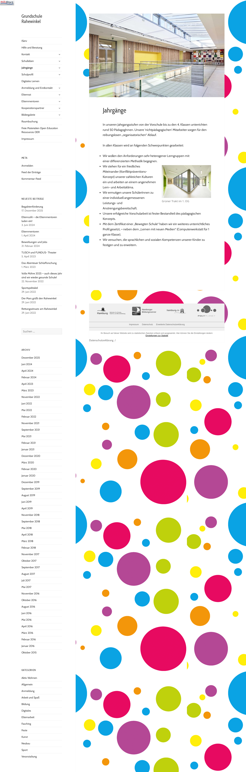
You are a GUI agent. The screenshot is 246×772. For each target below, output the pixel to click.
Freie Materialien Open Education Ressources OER (39, 130)
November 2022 (30, 397)
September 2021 (30, 429)
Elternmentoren (30, 101)
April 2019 (27, 508)
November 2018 (30, 514)
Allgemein (27, 684)
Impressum (27, 138)
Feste (24, 730)
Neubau (25, 743)
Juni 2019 (26, 501)
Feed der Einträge (31, 172)
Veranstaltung (29, 756)
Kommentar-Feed (31, 178)
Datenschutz (147, 324)
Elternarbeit (27, 717)
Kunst (24, 736)
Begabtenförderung (32, 206)
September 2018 (30, 521)
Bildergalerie (28, 114)
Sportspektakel (29, 287)
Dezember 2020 (30, 455)
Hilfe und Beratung (31, 47)
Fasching (26, 723)
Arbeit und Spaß (30, 697)
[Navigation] (7, 2)
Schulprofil (27, 74)
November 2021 (30, 423)
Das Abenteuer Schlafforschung (39, 263)
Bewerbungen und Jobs (34, 242)
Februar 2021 (28, 442)
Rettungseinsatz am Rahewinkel (39, 308)
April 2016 (27, 626)
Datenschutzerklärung (101, 340)
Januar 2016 (27, 646)
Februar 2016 (28, 639)
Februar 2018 (28, 547)
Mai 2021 (26, 436)
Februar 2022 (28, 416)
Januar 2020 (28, 475)
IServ (24, 40)
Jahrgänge (27, 67)
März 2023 (27, 390)
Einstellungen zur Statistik (157, 335)
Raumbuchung (29, 121)
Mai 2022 (26, 410)
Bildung (25, 704)
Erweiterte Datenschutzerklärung (170, 324)
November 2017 (30, 554)
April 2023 (27, 383)
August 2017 (28, 573)
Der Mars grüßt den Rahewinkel (38, 298)
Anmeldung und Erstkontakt (37, 87)
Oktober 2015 (29, 652)
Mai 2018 (26, 528)
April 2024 (27, 370)
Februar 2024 (28, 377)
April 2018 (27, 534)
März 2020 (27, 462)
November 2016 (30, 593)
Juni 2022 (26, 403)
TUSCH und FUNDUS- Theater (38, 252)
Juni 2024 (26, 364)
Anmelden (27, 165)
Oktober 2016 (29, 600)
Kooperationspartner (32, 108)
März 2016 (27, 632)
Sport (24, 750)
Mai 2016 (26, 619)
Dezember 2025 (30, 357)
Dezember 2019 (30, 482)
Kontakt (25, 54)
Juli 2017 (26, 580)
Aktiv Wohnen (29, 677)
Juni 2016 (26, 613)
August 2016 (28, 606)
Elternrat (26, 94)
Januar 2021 (27, 449)
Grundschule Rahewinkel (31, 18)
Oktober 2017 (28, 560)
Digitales (26, 710)
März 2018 (27, 541)
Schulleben (27, 61)
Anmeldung (27, 691)
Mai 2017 (26, 587)
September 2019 (30, 488)
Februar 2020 (29, 469)
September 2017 (30, 567)
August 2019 (28, 495)
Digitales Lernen (30, 81)
